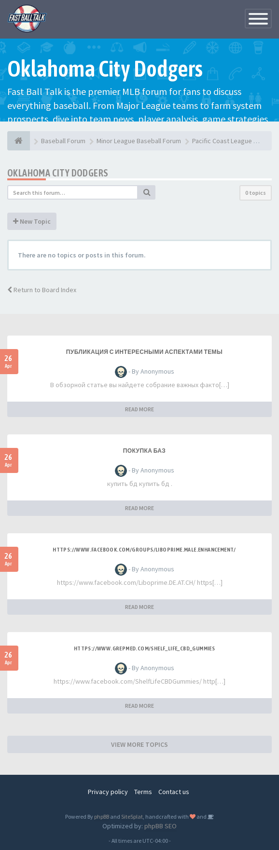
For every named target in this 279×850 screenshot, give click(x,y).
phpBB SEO (160, 826)
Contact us (173, 791)
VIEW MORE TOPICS (139, 744)
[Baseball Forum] (18, 140)
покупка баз (144, 450)
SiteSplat (132, 816)
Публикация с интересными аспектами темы (144, 352)
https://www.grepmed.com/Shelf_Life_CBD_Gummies (144, 648)
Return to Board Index (41, 289)
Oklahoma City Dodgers (57, 172)
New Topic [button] (32, 221)
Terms (143, 791)
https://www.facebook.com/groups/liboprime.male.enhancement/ (144, 549)
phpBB (101, 816)
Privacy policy (108, 791)
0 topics (255, 192)
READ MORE (139, 409)
